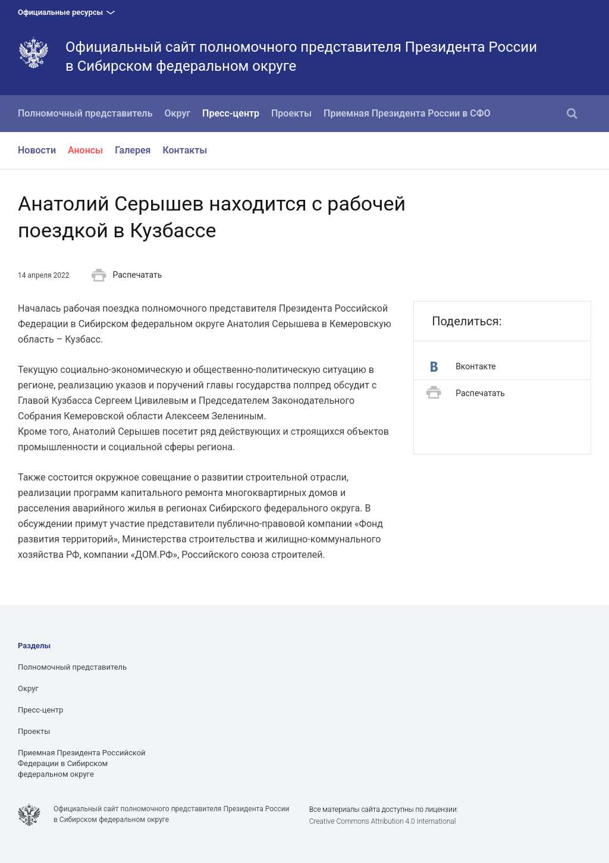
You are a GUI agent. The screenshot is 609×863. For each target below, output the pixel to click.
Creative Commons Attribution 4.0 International (382, 821)
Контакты (184, 150)
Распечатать (127, 275)
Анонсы (85, 150)
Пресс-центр (230, 113)
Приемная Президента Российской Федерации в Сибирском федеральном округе (82, 763)
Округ (178, 113)
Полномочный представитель (85, 113)
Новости (37, 150)
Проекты (291, 113)
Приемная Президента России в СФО (407, 113)
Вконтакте (463, 367)
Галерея (132, 150)
